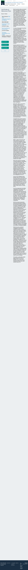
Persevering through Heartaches (5, 24)
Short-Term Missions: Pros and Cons (6, 29)
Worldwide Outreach (21, 568)
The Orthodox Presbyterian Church (14, 2)
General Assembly (12, 5)
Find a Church (13, 565)
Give (17, 5)
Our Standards (21, 565)
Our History (21, 563)
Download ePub (5, 47)
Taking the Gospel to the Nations (6, 19)
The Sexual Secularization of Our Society (6, 33)
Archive (5, 50)
